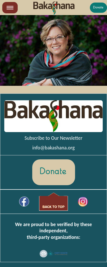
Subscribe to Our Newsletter (53, 138)
